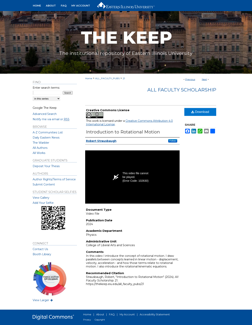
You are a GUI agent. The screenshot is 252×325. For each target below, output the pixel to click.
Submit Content (44, 184)
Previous (190, 79)
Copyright (100, 319)
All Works (39, 153)
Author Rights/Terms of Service (54, 179)
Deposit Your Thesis (46, 166)
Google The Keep (45, 108)
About (100, 314)
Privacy (87, 319)
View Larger (43, 300)
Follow (173, 141)
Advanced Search (45, 114)
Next (204, 79)
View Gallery (41, 197)
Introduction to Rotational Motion (123, 132)
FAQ (112, 314)
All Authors (40, 148)
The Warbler (41, 142)
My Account (127, 314)
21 (124, 78)
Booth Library (42, 254)
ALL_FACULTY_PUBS (107, 78)
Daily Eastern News (46, 137)
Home (88, 78)
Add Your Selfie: (43, 203)
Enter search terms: (46, 87)
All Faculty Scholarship (181, 90)
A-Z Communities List (48, 132)
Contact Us (40, 249)
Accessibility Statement (155, 314)
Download (200, 112)
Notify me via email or (51, 119)
